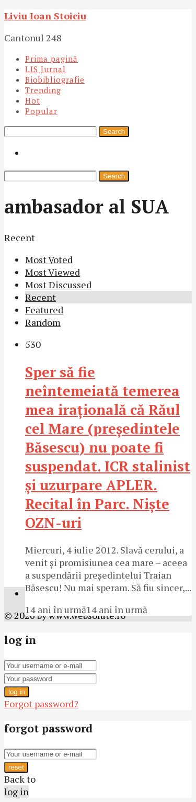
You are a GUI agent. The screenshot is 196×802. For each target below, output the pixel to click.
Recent (40, 297)
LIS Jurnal (45, 69)
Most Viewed (52, 272)
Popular (41, 111)
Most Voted (49, 259)
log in (16, 692)
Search (114, 131)
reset (16, 767)
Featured (44, 309)
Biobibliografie (55, 79)
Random (43, 322)
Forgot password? (41, 703)
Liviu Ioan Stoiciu (45, 15)
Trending (43, 90)
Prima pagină (51, 58)
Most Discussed (58, 284)
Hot (32, 100)
